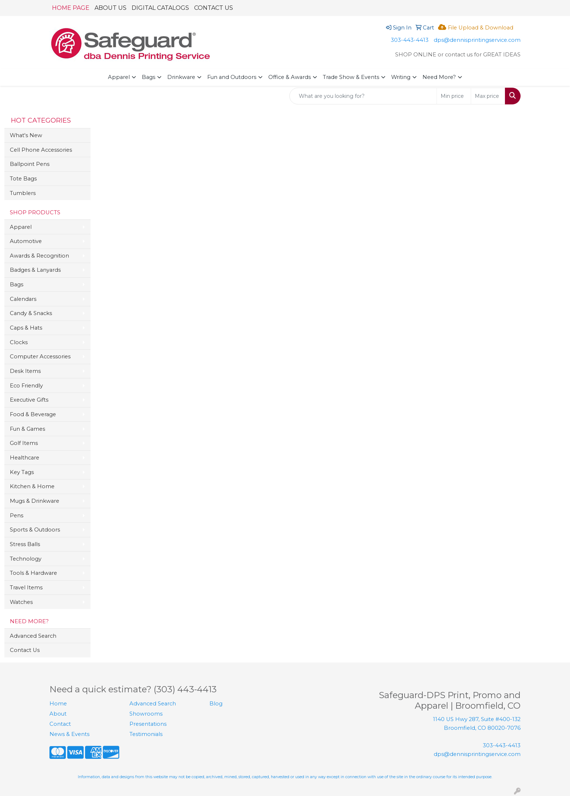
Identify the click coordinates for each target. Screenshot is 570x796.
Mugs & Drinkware (34, 501)
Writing (400, 77)
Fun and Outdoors (231, 77)
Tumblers (23, 193)
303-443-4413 (410, 40)
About (58, 714)
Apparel (119, 77)
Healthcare (24, 457)
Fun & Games (27, 429)
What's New (26, 135)
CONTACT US (213, 7)
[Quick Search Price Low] (454, 96)
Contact (60, 724)
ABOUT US (111, 7)
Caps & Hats (26, 328)
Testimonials (145, 734)
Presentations (147, 724)
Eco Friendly (26, 385)
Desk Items (25, 371)
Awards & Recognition (39, 255)
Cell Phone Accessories (41, 150)
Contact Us (25, 650)
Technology (25, 559)
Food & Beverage (33, 414)
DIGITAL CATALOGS (160, 7)
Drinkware (181, 77)
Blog (215, 703)
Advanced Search (33, 636)
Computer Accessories (40, 356)
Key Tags (22, 472)
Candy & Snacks (31, 313)
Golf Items (24, 443)
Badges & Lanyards (35, 270)
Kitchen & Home (32, 486)
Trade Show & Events (351, 77)
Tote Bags (23, 178)
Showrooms (145, 714)
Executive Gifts (29, 400)
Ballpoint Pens (29, 164)
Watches (21, 602)
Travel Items (26, 587)
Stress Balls (25, 544)
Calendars (23, 299)
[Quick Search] (363, 96)
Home (58, 703)
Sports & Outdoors (35, 529)
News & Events (69, 734)
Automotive (26, 241)
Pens (16, 515)
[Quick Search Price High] (488, 96)
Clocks (19, 342)
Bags (148, 77)
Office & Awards (289, 77)
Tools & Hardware (33, 573)
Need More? (439, 77)
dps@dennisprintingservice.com (477, 40)
